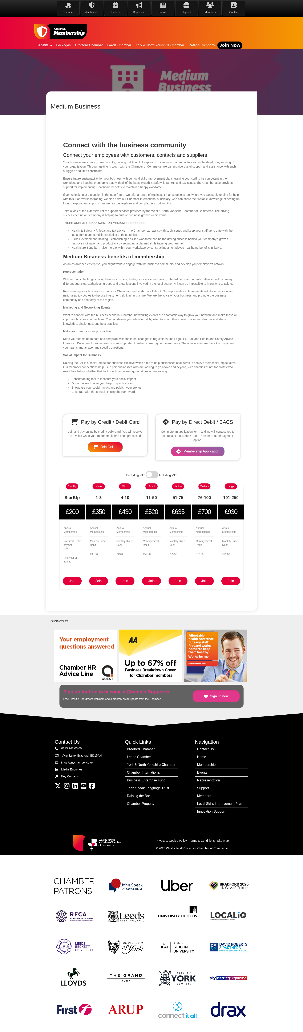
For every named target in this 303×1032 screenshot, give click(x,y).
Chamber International (143, 772)
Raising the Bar (138, 796)
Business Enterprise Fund (146, 780)
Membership (206, 764)
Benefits (42, 45)
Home (201, 757)
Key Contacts (70, 776)
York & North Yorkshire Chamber (160, 45)
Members (204, 796)
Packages (63, 45)
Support (203, 788)
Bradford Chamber (89, 45)
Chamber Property (140, 803)
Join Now (230, 45)
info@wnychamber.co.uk (77, 762)
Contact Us (205, 749)
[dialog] (295, 1023)
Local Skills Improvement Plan (219, 803)
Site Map (223, 840)
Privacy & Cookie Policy (171, 840)
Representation (208, 780)
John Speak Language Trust (148, 788)
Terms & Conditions (202, 840)
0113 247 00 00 (71, 748)
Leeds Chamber (119, 45)
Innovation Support (211, 811)
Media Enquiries (71, 769)
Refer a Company (202, 45)
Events (202, 772)
